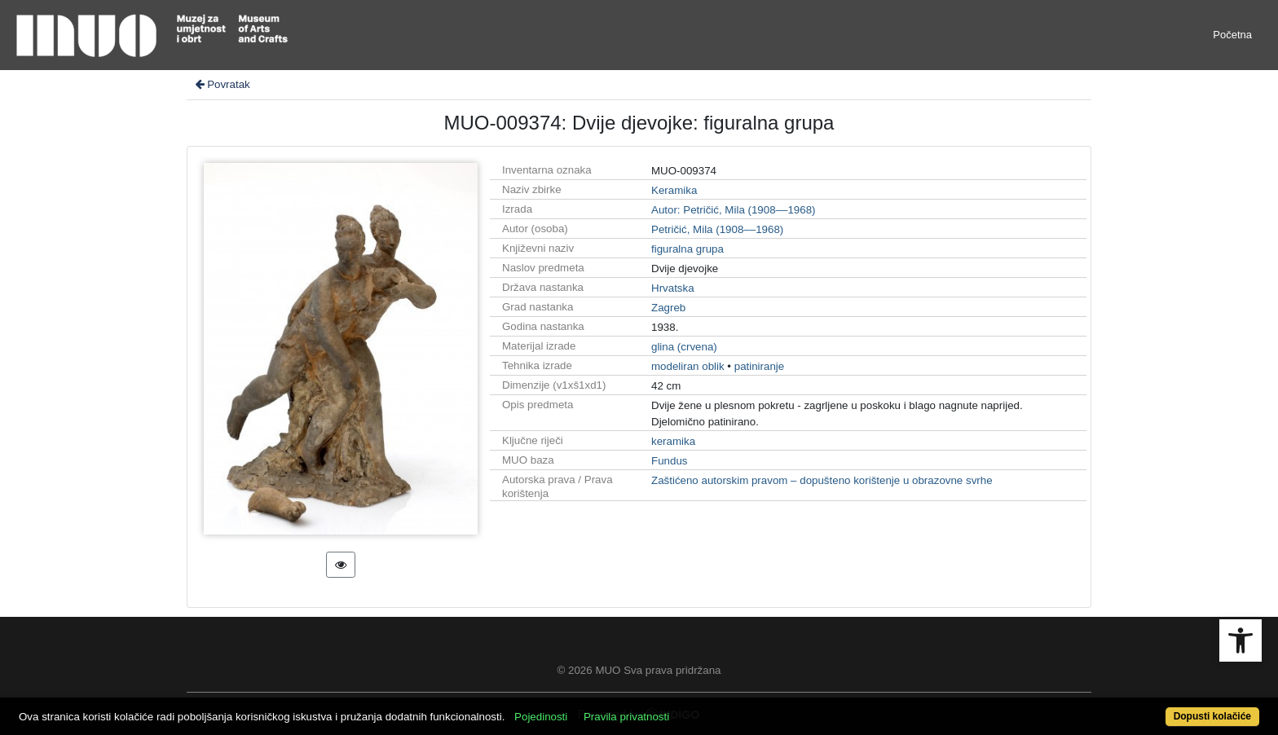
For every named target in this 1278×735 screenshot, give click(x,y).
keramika (673, 441)
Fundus (669, 461)
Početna (1232, 35)
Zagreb (668, 307)
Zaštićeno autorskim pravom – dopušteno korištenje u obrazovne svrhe (822, 480)
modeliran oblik (688, 366)
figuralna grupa (687, 249)
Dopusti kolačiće (1212, 716)
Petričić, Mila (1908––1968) (717, 229)
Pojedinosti (540, 717)
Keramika (674, 190)
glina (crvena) (684, 347)
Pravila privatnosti (626, 717)
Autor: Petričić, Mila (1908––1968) (733, 210)
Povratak (221, 84)
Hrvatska (672, 288)
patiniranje (759, 366)
